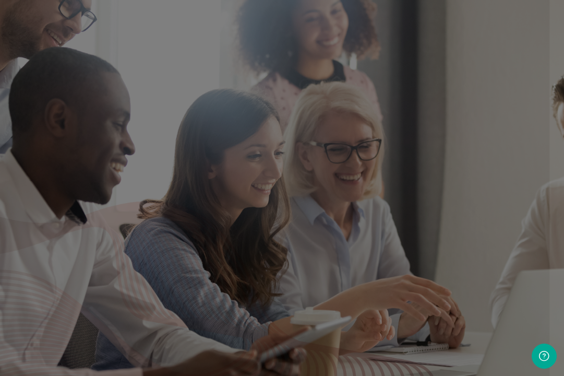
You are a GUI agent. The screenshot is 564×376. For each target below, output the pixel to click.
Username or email (354, 92)
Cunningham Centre (430, 337)
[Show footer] (544, 356)
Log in (434, 222)
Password (338, 144)
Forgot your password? (515, 194)
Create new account (433, 247)
